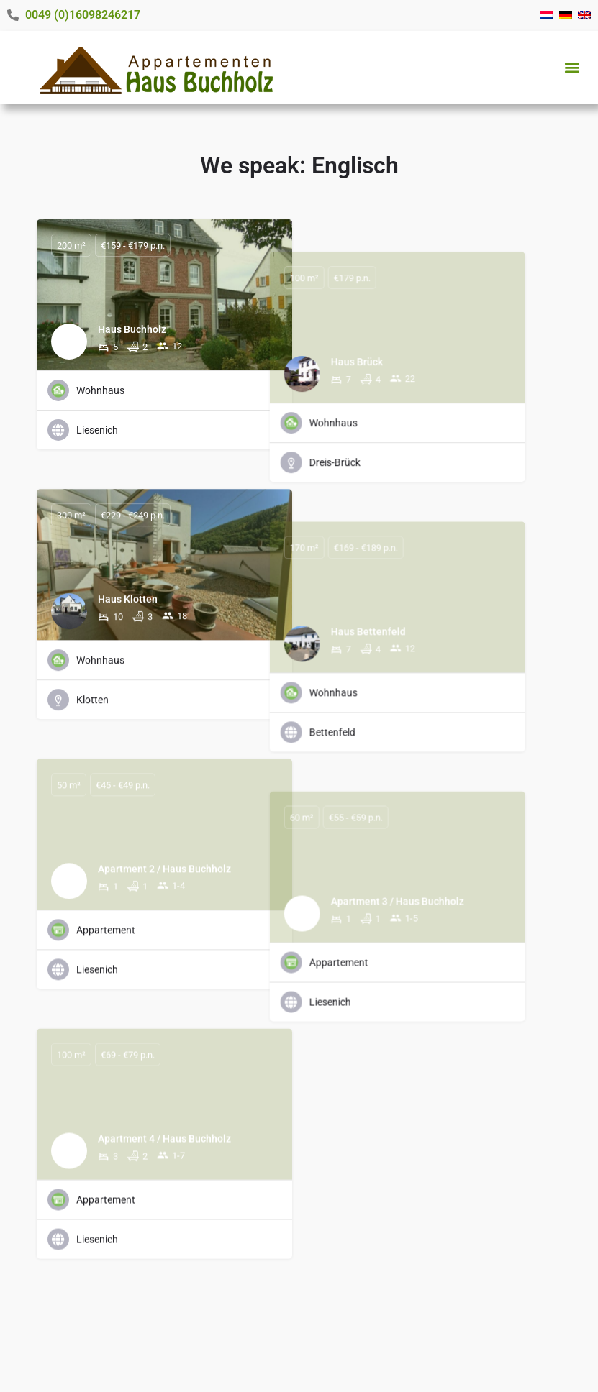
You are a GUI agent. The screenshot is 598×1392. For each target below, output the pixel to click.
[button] (572, 67)
